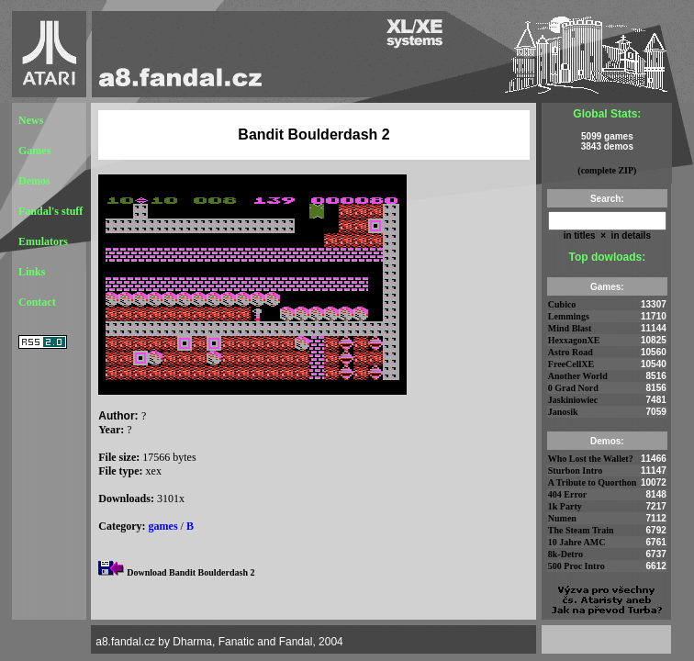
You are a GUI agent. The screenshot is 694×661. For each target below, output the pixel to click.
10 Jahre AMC (577, 542)
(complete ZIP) (606, 170)
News (30, 120)
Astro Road (570, 352)
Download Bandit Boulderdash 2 (190, 572)
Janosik (563, 412)
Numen (562, 518)
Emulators (43, 241)
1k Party (565, 506)
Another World (578, 376)
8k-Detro (565, 554)
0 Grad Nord (573, 388)
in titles (580, 235)
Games (34, 150)
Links (31, 271)
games (163, 526)
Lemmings (568, 316)
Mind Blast (570, 328)
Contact (37, 302)
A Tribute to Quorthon (592, 482)
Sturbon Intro (575, 470)
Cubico (562, 304)
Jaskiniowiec (573, 400)
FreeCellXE (571, 364)
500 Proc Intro (576, 566)
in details (630, 235)
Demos (34, 180)
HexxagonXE (574, 340)
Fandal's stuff (50, 211)
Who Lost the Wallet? (590, 459)
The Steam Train (581, 530)
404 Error (567, 494)
